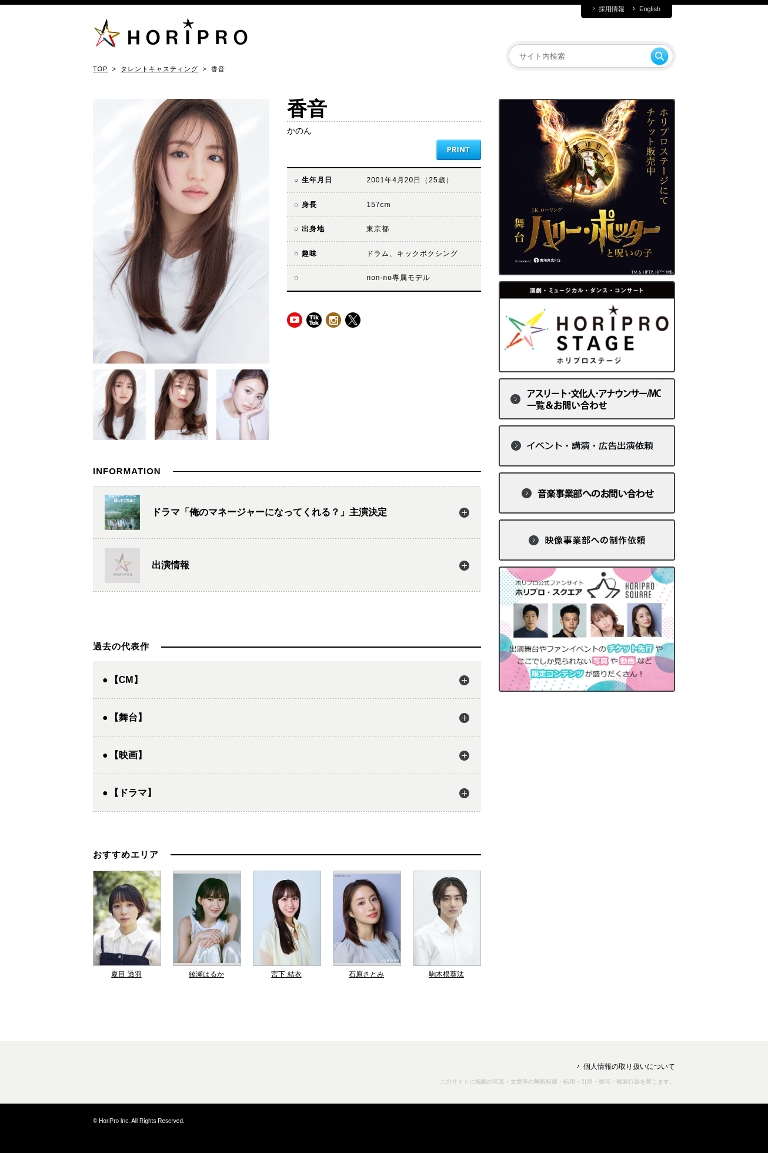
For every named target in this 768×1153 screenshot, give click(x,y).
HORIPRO (170, 35)
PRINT (458, 149)
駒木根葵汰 (446, 974)
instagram (333, 320)
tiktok (314, 320)
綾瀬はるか (206, 974)
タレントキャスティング (159, 68)
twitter (352, 320)
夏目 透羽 (126, 974)
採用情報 (612, 9)
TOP (100, 68)
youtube (294, 320)
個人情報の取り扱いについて (629, 1066)
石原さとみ (366, 974)
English (649, 9)
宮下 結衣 (286, 974)
